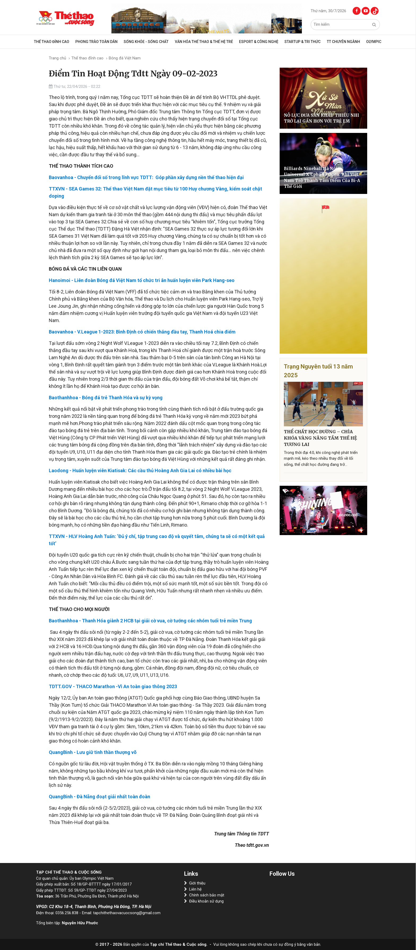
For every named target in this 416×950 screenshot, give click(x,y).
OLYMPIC (367, 42)
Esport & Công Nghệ (258, 42)
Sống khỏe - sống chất (149, 42)
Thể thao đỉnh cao (58, 42)
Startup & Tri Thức (300, 42)
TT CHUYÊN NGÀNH (339, 42)
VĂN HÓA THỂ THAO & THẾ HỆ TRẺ (205, 42)
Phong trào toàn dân (102, 42)
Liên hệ (193, 889)
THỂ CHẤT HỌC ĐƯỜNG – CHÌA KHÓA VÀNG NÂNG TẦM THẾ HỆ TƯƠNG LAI (320, 438)
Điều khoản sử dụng (204, 901)
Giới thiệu (194, 883)
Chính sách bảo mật (204, 895)
